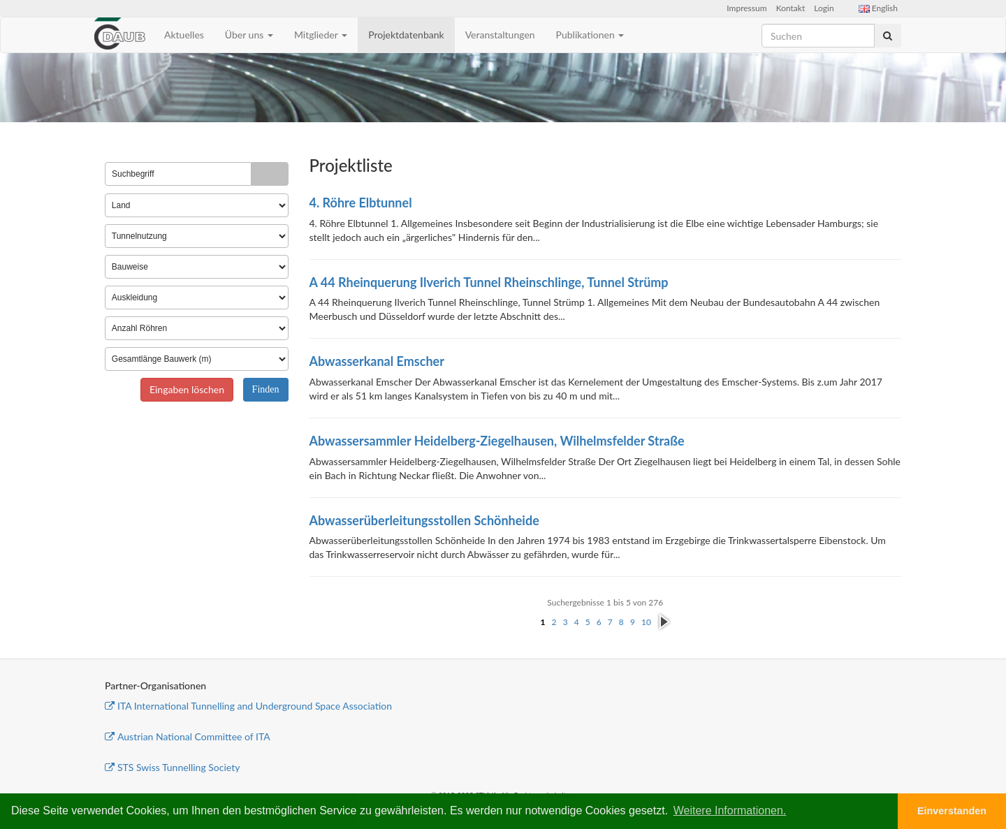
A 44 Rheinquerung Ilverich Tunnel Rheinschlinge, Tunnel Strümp (489, 282)
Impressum (746, 8)
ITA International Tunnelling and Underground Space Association (248, 706)
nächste (664, 622)
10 (646, 622)
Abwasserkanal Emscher (376, 361)
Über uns (249, 35)
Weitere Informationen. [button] (730, 810)
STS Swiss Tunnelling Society (172, 767)
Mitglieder (320, 35)
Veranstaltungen (500, 35)
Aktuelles (184, 35)
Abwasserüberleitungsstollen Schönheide (424, 520)
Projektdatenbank (406, 35)
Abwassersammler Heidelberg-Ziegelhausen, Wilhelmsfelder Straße (497, 440)
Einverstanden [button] (951, 810)
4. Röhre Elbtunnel (360, 202)
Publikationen (590, 35)
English (878, 8)
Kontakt (790, 8)
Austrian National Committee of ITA (187, 736)
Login (823, 8)
